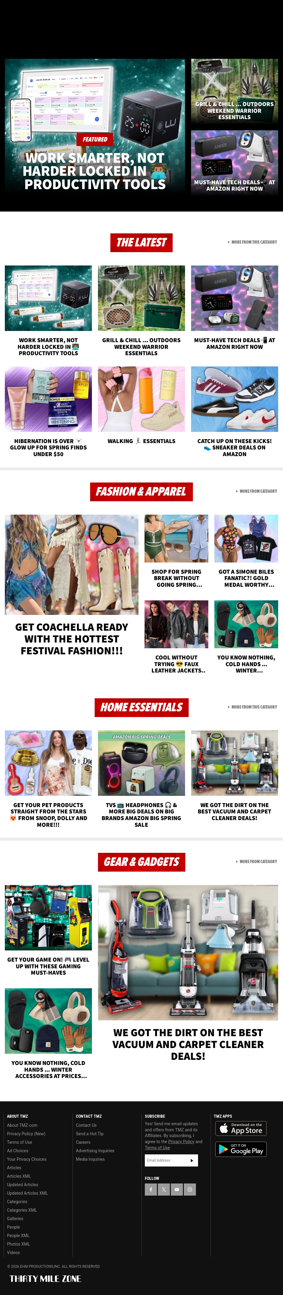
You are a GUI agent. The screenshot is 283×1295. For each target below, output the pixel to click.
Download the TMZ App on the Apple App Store (241, 1128)
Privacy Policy (181, 1141)
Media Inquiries (90, 1159)
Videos (13, 1252)
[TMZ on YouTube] (177, 1189)
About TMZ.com (22, 1125)
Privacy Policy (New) (26, 1133)
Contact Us (86, 1125)
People (13, 1227)
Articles (14, 1167)
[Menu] (8, 40)
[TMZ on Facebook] (10, 10)
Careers (83, 1142)
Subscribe (192, 1160)
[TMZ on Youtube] (39, 10)
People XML (18, 1235)
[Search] (274, 40)
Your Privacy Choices (27, 1159)
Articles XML (19, 1176)
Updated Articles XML (27, 1193)
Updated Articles (22, 1184)
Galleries (15, 1218)
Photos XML (18, 1244)
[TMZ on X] (24, 10)
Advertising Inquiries (95, 1150)
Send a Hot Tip (89, 1133)
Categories (17, 1201)
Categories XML (22, 1210)
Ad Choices (17, 1150)
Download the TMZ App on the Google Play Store (241, 1149)
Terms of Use (19, 1142)
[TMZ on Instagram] (53, 10)
